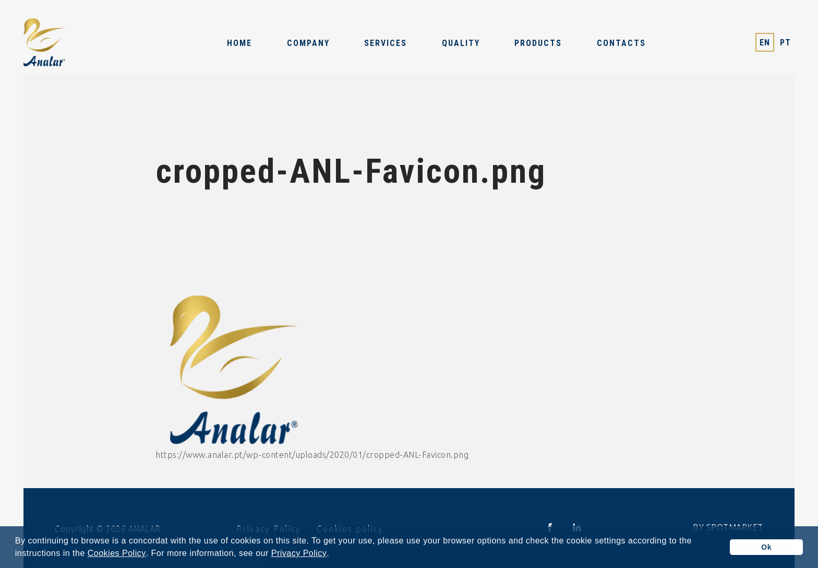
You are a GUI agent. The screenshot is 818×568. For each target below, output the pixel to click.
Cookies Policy (117, 553)
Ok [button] (766, 547)
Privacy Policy (299, 553)
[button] (333, 554)
